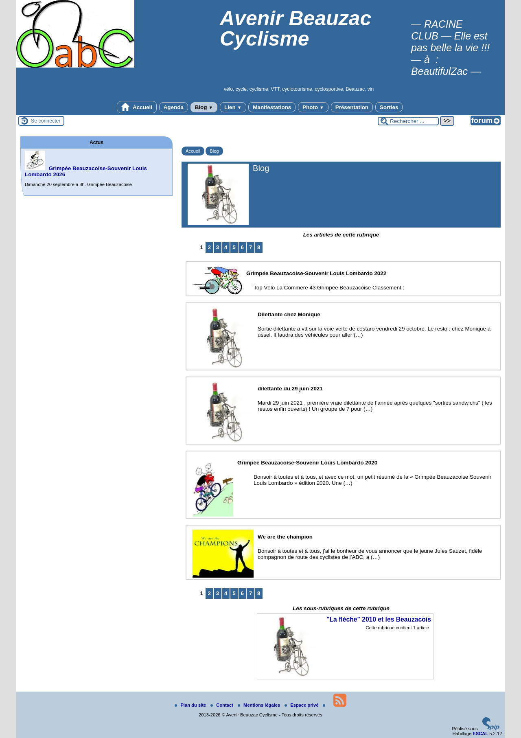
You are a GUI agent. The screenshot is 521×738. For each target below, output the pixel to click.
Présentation (351, 107)
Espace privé (302, 705)
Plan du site (191, 705)
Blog (204, 107)
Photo (313, 107)
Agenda (174, 107)
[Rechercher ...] (408, 121)
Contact (222, 705)
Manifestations (272, 107)
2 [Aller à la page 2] (209, 247)
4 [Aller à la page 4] (225, 247)
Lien (232, 107)
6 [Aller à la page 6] (242, 247)
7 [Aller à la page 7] (250, 247)
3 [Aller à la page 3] (217, 247)
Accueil (136, 107)
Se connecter (46, 121)
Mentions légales (259, 705)
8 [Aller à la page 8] (258, 247)
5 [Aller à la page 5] (233, 247)
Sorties (389, 107)
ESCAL (480, 733)
